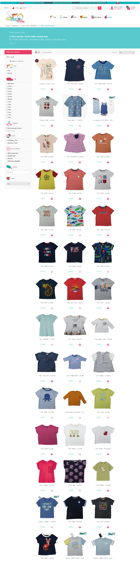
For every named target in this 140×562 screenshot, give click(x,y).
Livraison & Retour (85, 489)
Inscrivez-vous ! (62, 539)
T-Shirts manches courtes (13, 128)
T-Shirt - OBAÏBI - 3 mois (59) (123, 391)
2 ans (9, 102)
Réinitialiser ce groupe (11, 130)
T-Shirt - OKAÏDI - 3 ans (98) (123, 150)
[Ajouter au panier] (50, 87)
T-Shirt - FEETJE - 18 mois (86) (97, 391)
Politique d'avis (114, 489)
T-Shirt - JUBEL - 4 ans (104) (97, 356)
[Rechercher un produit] (85, 8)
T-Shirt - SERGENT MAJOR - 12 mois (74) (97, 81)
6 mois (10, 91)
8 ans (9, 117)
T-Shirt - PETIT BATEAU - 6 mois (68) (123, 116)
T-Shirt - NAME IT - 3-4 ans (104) (45, 116)
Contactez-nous (84, 484)
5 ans (9, 109)
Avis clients (53, 493)
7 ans (9, 115)
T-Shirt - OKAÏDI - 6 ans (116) (45, 150)
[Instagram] (45, 553)
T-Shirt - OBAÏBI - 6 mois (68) (97, 116)
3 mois (10, 89)
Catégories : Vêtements (17, 61)
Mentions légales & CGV (116, 484)
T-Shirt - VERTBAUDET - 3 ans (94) (71, 253)
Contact (23, 8)
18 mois (10, 99)
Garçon (10, 73)
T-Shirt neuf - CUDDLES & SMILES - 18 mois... (46, 425)
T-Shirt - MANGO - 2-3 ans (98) (123, 322)
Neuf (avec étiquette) (13, 161)
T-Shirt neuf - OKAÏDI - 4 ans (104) (123, 81)
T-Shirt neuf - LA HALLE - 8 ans (45, 81)
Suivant (132, 437)
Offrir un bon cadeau (55, 496)
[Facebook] (36, 553)
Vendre (17, 8)
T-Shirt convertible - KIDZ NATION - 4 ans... (45, 322)
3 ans (9, 104)
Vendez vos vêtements (55, 488)
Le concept (52, 486)
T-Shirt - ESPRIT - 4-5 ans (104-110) (123, 425)
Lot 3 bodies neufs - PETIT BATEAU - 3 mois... (71, 116)
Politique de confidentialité (117, 487)
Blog (111, 494)
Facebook (112, 499)
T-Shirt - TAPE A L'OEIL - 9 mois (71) (72, 81)
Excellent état (11, 156)
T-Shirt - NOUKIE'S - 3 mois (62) (98, 288)
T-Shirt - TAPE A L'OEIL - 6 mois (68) (46, 288)
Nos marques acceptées (56, 491)
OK (99, 8)
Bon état (10, 158)
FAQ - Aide (83, 487)
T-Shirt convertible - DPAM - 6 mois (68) (123, 253)
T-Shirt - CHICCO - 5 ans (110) (45, 253)
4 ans (9, 107)
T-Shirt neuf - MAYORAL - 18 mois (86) (45, 391)
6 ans (9, 112)
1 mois (9, 86)
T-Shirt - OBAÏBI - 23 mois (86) (123, 288)
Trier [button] (121, 52)
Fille (9, 70)
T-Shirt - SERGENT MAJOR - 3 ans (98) (71, 288)
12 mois (10, 96)
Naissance (11, 83)
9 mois (10, 94)
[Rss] (40, 553)
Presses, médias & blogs (117, 492)
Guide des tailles (84, 494)
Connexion (118, 9)
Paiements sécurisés (85, 492)
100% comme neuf (13, 153)
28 (127, 437)
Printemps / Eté (12, 140)
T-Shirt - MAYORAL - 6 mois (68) (123, 356)
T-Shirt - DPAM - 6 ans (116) (71, 185)
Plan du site (113, 496)
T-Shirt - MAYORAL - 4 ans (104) (71, 356)
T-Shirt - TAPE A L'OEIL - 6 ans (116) (123, 219)
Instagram (113, 501)
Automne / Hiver (13, 143)
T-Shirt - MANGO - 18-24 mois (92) (45, 356)
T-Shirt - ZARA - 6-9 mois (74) (98, 253)
